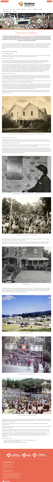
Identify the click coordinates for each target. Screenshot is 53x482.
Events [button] (40, 9)
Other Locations (4, 1)
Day (11, 9)
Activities (18, 9)
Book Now (50, 1)
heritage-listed (33, 43)
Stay (14, 9)
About (7, 9)
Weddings (35, 9)
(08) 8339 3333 (10, 470)
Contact (14, 11)
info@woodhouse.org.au (9, 471)
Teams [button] (30, 9)
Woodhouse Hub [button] (7, 11)
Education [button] (24, 9)
